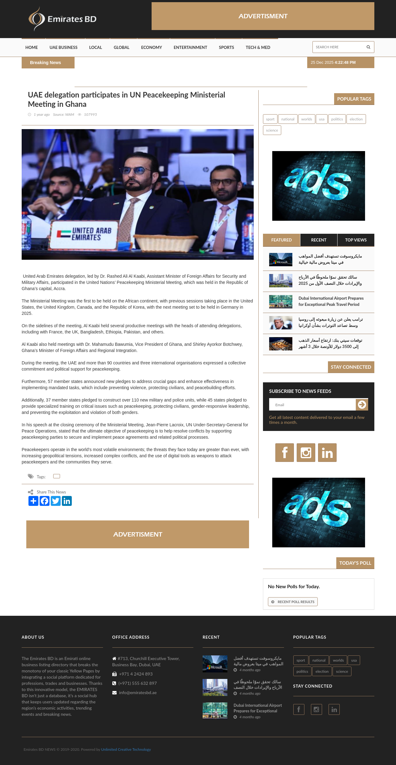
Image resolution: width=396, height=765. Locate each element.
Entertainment (190, 47)
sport (270, 119)
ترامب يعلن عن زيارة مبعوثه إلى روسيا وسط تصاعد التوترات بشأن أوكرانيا (331, 322)
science (272, 130)
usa (322, 119)
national (287, 119)
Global (122, 47)
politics (337, 119)
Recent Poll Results (292, 602)
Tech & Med (258, 47)
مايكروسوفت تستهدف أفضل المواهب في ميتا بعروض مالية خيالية (330, 259)
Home (31, 47)
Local (95, 47)
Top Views (356, 239)
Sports (226, 47)
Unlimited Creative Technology (126, 749)
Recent (319, 239)
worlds (306, 119)
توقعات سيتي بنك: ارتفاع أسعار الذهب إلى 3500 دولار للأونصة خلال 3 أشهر (330, 343)
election (356, 119)
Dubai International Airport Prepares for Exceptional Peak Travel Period (331, 301)
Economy (151, 47)
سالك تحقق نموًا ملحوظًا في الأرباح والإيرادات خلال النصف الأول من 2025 (330, 280)
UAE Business (63, 47)
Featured (281, 239)
